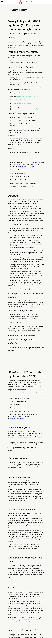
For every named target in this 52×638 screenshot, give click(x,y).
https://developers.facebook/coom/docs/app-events (27, 109)
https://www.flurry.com (22, 93)
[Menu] (2, 2)
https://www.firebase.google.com (27, 96)
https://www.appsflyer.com (26, 103)
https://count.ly (21, 100)
